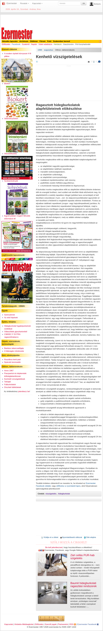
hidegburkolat (64, 494)
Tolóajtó (7, 382)
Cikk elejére (90, 537)
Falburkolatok (10, 384)
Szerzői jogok (50, 624)
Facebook (16, 44)
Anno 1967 (9, 370)
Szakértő (25, 44)
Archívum (23, 41)
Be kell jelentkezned (53, 547)
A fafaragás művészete (14, 351)
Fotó (49, 41)
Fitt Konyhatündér (83, 44)
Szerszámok (9, 315)
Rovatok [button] (24, 3)
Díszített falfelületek (12, 387)
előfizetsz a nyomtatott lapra (68, 486)
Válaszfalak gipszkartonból (15, 331)
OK (84, 3)
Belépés (97, 4)
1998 (40, 50)
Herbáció (57, 44)
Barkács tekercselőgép (14, 348)
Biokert (7, 83)
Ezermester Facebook (88, 624)
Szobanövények (11, 181)
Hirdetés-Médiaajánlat (24, 624)
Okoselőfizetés (10, 153)
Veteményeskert (11, 118)
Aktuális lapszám (10, 41)
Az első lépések (11, 317)
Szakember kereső (61, 41)
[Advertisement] (51, 21)
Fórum (43, 41)
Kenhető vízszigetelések (14, 379)
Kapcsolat (8, 624)
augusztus (48, 50)
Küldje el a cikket (49, 537)
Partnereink (63, 624)
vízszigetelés (51, 494)
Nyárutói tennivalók (12, 362)
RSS (73, 624)
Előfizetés (6, 44)
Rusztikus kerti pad (12, 359)
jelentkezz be (23, 391)
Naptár (34, 44)
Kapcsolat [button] (37, 3)
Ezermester (12, 3)
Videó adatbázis (45, 44)
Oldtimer (34, 41)
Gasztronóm (68, 44)
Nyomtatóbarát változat (71, 537)
